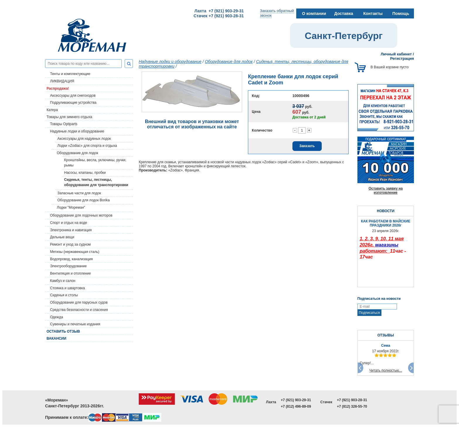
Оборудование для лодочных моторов (81, 215)
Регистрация (402, 58)
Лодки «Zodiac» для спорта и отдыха (87, 146)
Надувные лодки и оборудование (77, 131)
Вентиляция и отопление (70, 273)
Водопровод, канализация (71, 259)
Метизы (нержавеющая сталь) (74, 252)
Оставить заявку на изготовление (386, 190)
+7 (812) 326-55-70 (352, 406)
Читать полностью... (385, 370)
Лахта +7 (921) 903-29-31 (219, 10)
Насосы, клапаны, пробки (85, 173)
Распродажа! (58, 88)
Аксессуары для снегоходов (72, 95)
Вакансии (56, 338)
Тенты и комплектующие (70, 74)
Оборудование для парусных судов (79, 302)
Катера (52, 110)
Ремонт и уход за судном (70, 244)
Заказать (307, 146)
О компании (314, 13)
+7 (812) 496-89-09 (296, 406)
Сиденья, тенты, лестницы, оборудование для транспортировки (96, 182)
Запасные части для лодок (79, 193)
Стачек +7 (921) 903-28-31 (218, 15)
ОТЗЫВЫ (385, 335)
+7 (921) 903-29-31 (296, 400)
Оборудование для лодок (77, 153)
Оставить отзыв (63, 331)
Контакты (373, 13)
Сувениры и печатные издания (75, 324)
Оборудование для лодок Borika (83, 200)
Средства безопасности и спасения (79, 310)
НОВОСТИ (385, 211)
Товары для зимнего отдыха (69, 117)
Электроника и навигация (71, 230)
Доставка (343, 13)
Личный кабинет (396, 54)
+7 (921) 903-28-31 (352, 400)
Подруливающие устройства (73, 103)
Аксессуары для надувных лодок (84, 139)
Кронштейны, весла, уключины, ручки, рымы (95, 162)
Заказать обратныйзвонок (277, 13)
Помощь (400, 13)
